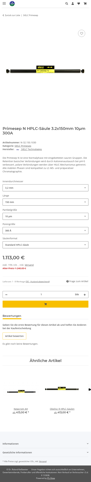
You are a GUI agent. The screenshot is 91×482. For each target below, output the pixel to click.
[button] (67, 3)
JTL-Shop (51, 478)
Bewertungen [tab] (12, 315)
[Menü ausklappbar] (4, 2)
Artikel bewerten (14, 336)
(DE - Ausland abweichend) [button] (38, 281)
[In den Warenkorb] (5, 25)
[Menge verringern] (6, 294)
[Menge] (41, 294)
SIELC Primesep (23, 145)
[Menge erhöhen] (84, 294)
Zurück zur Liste (12, 15)
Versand (29, 264)
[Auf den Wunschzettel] (81, 33)
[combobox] (45, 187)
